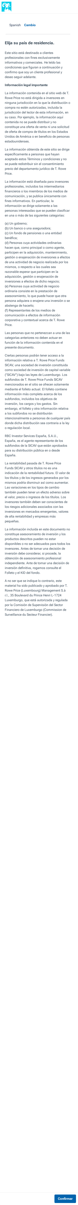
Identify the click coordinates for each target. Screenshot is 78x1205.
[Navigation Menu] (69, 6)
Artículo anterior (14, 1002)
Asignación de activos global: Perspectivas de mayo (37, 21)
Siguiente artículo (54, 1002)
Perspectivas (9, 17)
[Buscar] (61, 6)
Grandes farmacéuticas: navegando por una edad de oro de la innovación (55, 1021)
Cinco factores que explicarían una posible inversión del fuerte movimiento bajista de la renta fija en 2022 (20, 1021)
